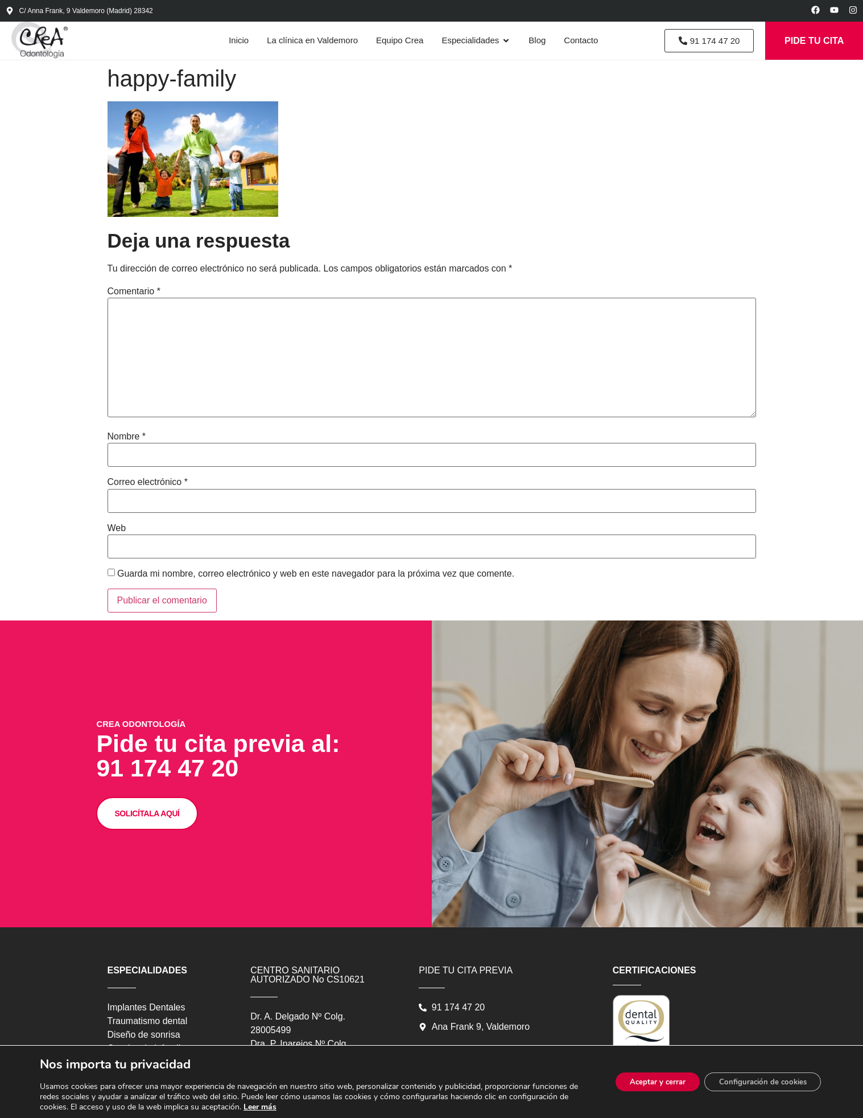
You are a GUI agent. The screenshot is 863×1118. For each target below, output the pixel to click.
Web (117, 534)
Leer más (270, 1106)
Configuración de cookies (758, 1081)
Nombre (127, 442)
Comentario (134, 297)
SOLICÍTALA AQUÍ (171, 892)
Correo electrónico (148, 488)
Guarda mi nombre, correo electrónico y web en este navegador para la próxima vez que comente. (315, 580)
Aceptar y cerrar (644, 1081)
